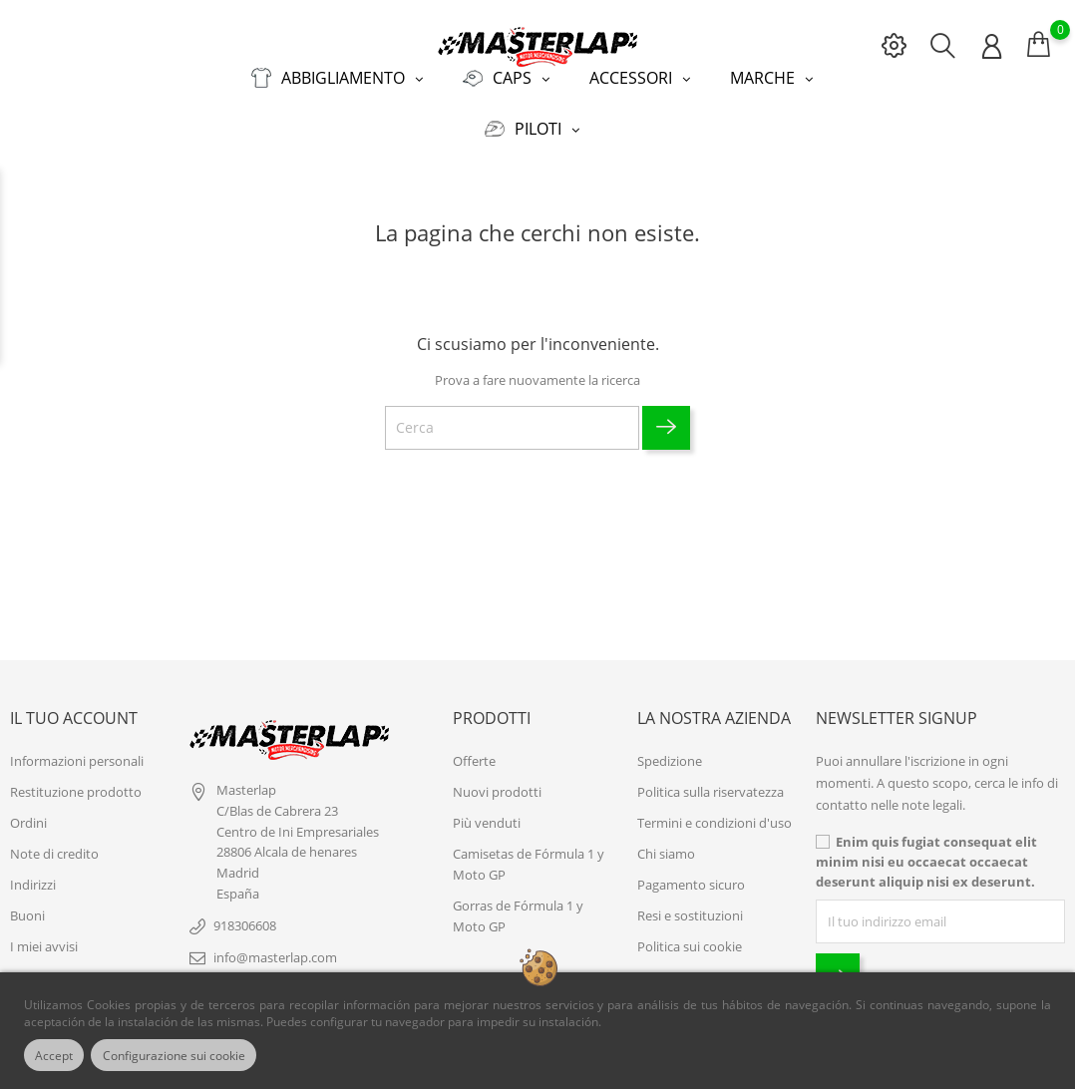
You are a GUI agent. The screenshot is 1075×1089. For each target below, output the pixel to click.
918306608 (244, 915)
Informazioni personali (77, 751)
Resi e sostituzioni (690, 905)
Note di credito (54, 844)
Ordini (28, 813)
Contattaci (668, 967)
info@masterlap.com (275, 947)
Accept (59, 1055)
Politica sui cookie (689, 936)
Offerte (474, 751)
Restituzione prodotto (76, 782)
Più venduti (487, 813)
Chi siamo (666, 844)
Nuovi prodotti (497, 782)
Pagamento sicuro (691, 875)
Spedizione (669, 751)
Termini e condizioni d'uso (714, 813)
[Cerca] (512, 418)
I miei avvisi (44, 936)
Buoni (27, 905)
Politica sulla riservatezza (710, 782)
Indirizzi (33, 875)
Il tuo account (74, 708)
